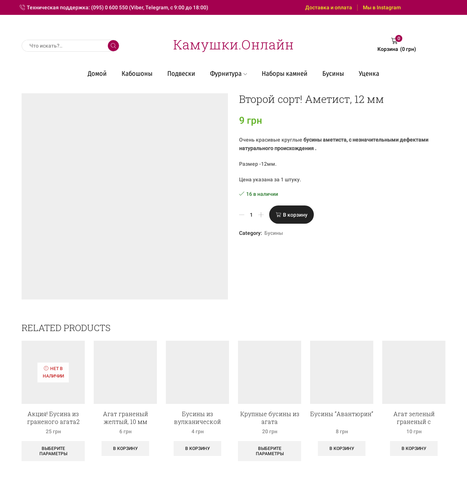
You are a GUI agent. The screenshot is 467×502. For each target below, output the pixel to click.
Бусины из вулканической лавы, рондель (197, 421)
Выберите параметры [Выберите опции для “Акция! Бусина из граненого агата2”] (53, 451)
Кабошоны (137, 73)
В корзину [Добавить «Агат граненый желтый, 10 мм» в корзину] (125, 448)
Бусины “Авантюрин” (341, 414)
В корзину (295, 215)
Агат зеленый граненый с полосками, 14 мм (414, 421)
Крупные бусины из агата (269, 417)
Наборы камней (284, 73)
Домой (97, 73)
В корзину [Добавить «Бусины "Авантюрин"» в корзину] (341, 448)
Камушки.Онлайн (233, 44)
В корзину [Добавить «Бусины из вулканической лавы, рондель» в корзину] (197, 448)
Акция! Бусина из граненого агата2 (53, 417)
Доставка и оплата (328, 7)
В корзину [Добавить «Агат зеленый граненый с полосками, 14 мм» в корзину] (414, 448)
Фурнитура (228, 73)
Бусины (333, 73)
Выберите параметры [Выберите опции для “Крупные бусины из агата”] (270, 451)
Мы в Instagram (382, 7)
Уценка (369, 73)
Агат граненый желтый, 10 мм (125, 417)
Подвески (181, 73)
